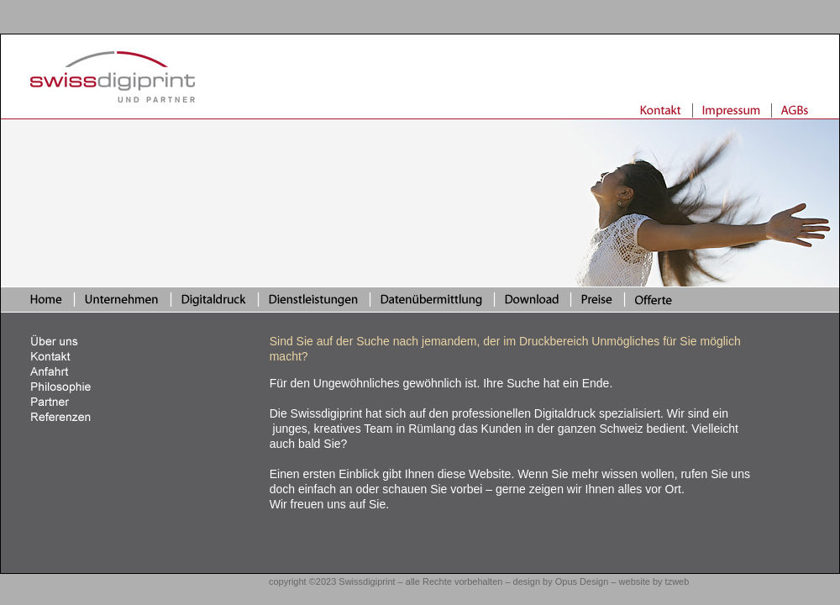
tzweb (677, 581)
